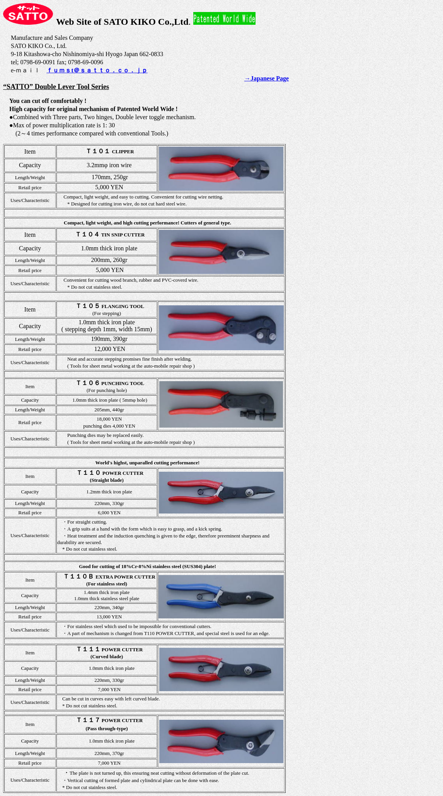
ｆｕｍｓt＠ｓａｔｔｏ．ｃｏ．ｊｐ (96, 70)
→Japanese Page (266, 78)
